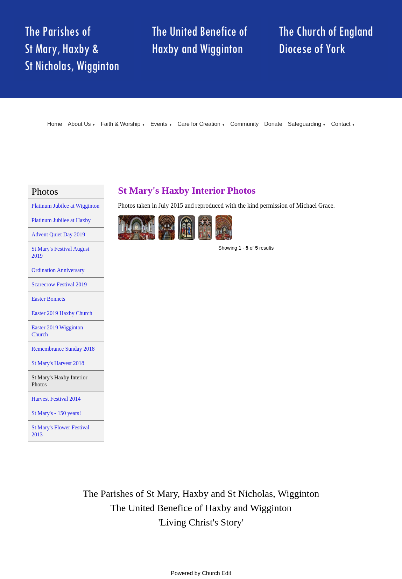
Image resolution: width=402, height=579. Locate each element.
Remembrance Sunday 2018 (62, 349)
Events (159, 124)
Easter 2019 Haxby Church (61, 313)
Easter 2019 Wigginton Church (57, 330)
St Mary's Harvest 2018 (57, 363)
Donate (273, 124)
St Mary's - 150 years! (56, 413)
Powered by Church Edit (201, 573)
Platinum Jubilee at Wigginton (65, 206)
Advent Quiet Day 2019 (58, 234)
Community (244, 124)
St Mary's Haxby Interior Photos (59, 380)
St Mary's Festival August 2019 (60, 252)
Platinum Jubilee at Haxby (61, 220)
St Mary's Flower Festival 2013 (60, 430)
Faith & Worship (121, 124)
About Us (79, 124)
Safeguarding (304, 124)
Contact (340, 124)
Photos (44, 191)
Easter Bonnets (48, 299)
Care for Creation (198, 124)
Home (54, 124)
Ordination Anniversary (58, 270)
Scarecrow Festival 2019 (59, 284)
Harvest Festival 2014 (55, 399)
